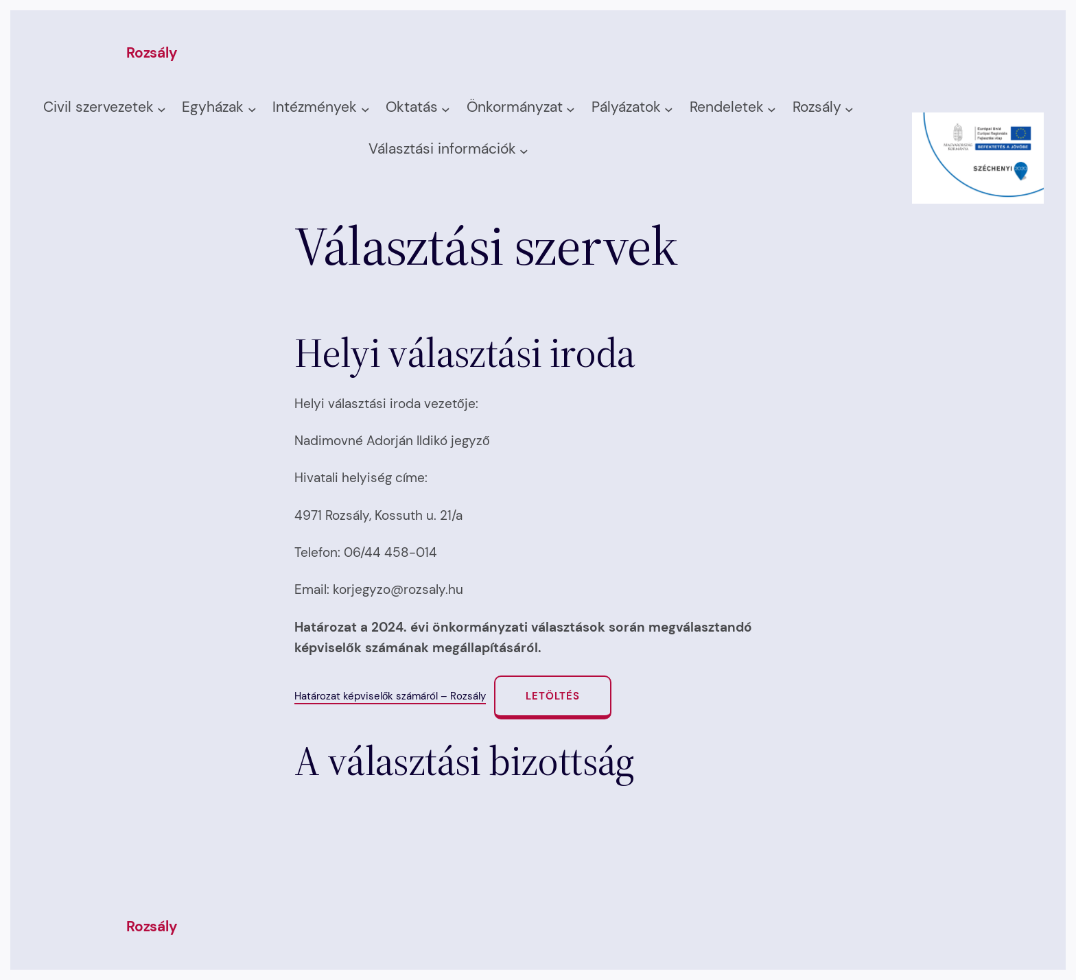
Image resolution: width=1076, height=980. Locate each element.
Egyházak (213, 107)
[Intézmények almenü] (365, 108)
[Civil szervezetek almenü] (161, 108)
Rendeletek (727, 107)
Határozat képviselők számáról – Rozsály (390, 696)
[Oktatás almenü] (445, 108)
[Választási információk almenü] (523, 150)
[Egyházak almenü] (252, 108)
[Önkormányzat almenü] (570, 108)
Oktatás (412, 107)
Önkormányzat (515, 107)
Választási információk (442, 148)
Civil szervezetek (98, 107)
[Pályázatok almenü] (668, 108)
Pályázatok (626, 107)
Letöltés (553, 696)
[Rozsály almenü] (849, 108)
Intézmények (314, 107)
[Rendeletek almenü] (771, 108)
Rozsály (152, 52)
